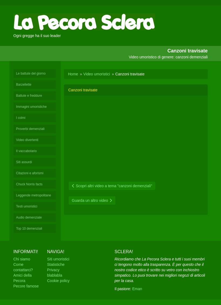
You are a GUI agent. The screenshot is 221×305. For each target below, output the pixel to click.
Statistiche (56, 264)
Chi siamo (21, 259)
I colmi (21, 118)
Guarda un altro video (92, 200)
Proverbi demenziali (30, 129)
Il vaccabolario (26, 151)
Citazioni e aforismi (29, 173)
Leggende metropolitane (33, 195)
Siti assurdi (24, 162)
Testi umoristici (27, 206)
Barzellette (24, 84)
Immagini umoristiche (31, 107)
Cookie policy (58, 281)
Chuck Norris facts (29, 184)
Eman (137, 289)
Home (73, 74)
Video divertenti (27, 140)
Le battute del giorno (31, 73)
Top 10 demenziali (29, 228)
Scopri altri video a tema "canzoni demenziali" (112, 186)
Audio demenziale (29, 217)
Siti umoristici (58, 259)
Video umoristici (96, 74)
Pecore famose (26, 286)
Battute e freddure (29, 96)
